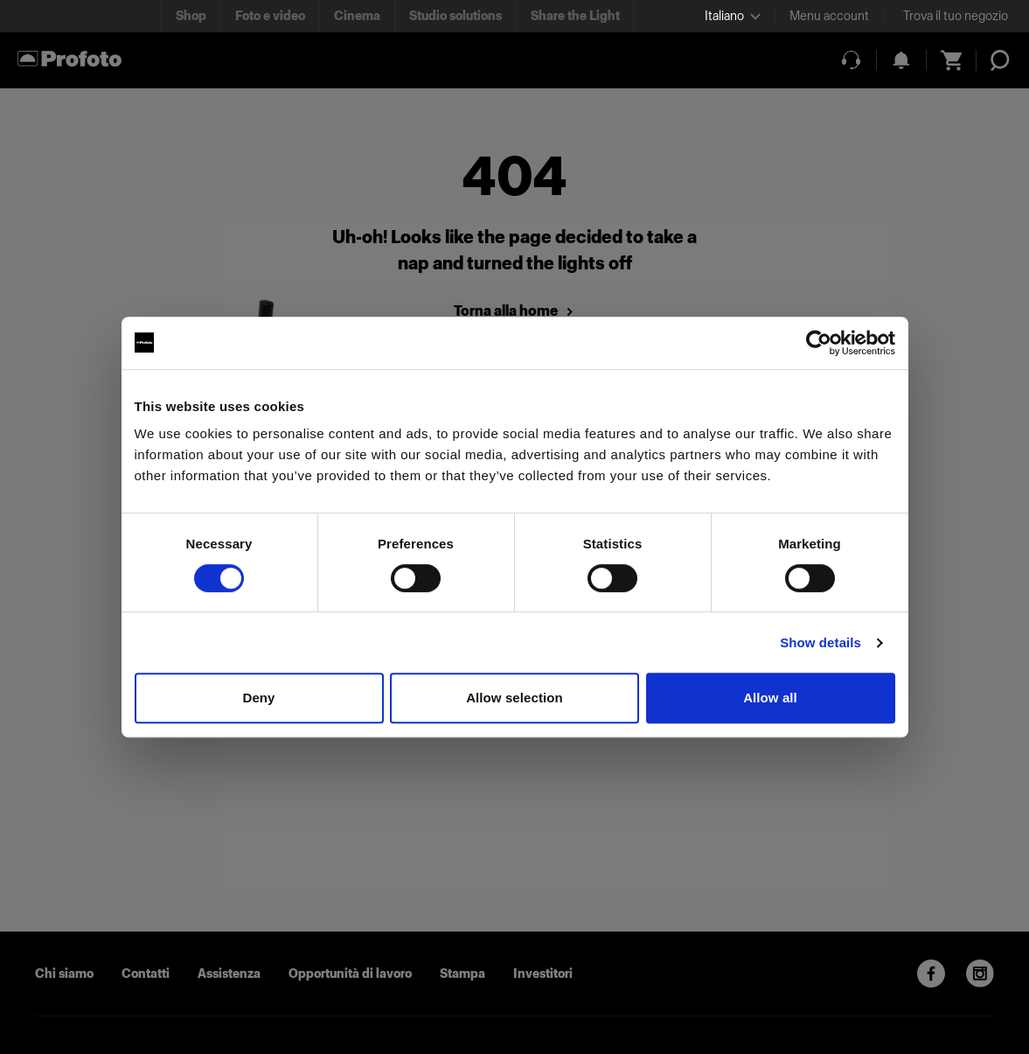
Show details (820, 642)
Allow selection (514, 697)
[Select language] (733, 16)
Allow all (770, 697)
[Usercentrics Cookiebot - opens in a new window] (818, 343)
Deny (258, 697)
